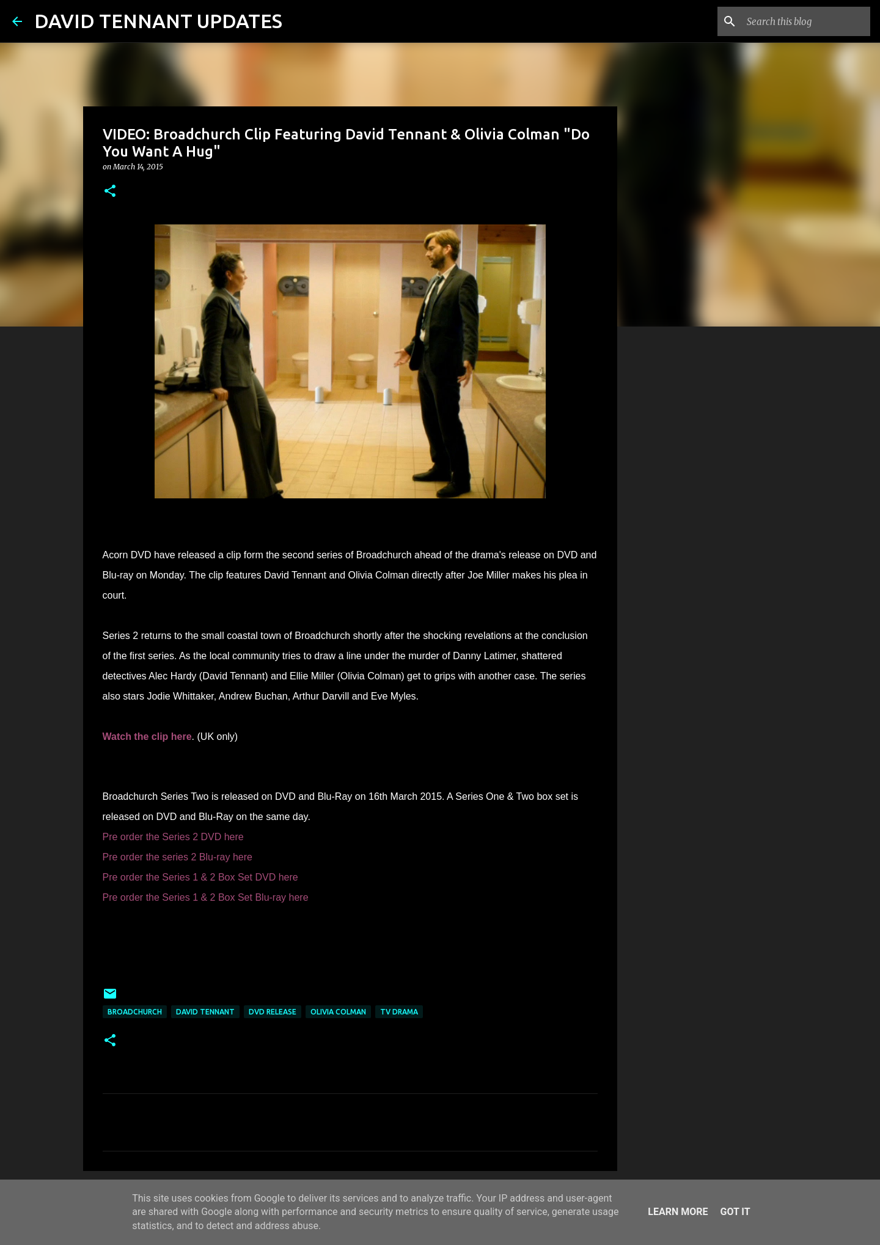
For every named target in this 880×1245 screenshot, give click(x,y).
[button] (110, 191)
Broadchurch (135, 1012)
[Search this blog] (806, 21)
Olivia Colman (338, 1012)
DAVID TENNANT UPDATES (158, 21)
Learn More (678, 1211)
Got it (735, 1211)
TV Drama (399, 1012)
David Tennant (205, 1012)
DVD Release (272, 1012)
